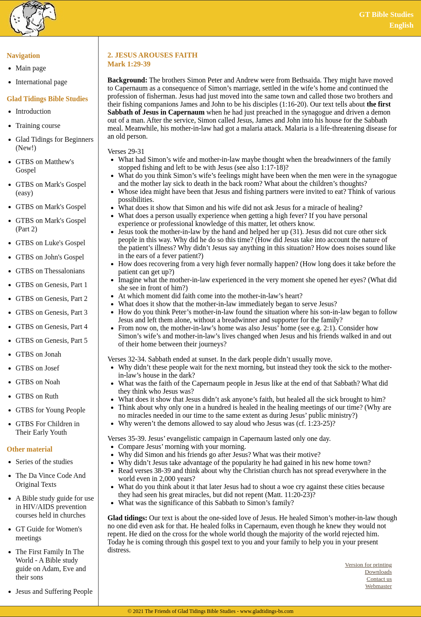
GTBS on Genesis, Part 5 (51, 332)
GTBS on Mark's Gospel (51, 198)
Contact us (379, 579)
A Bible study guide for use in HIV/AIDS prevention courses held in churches (55, 498)
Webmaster (378, 586)
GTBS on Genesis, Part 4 (51, 317)
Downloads (378, 571)
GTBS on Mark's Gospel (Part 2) (51, 216)
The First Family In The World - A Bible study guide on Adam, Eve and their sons (56, 556)
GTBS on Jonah (38, 346)
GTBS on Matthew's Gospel (56, 161)
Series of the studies (44, 453)
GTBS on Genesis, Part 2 (51, 290)
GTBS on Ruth (37, 387)
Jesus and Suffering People (54, 582)
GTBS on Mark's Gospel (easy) (51, 180)
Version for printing (368, 564)
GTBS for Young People (50, 401)
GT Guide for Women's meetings (49, 525)
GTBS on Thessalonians (50, 262)
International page (41, 82)
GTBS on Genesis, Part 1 (51, 276)
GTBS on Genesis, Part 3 (51, 304)
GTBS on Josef (37, 359)
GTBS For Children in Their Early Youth (48, 419)
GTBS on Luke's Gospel (50, 234)
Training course (38, 125)
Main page (31, 68)
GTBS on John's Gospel (50, 248)
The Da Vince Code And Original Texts (51, 471)
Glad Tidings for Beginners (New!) (55, 144)
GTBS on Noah (38, 373)
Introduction (33, 111)
